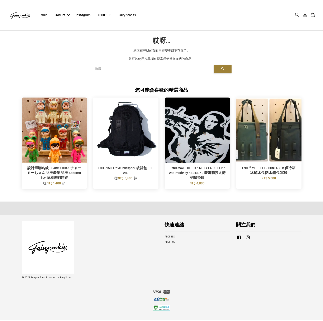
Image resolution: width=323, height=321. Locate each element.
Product (62, 15)
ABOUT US (104, 15)
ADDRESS (170, 237)
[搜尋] (153, 70)
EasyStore (65, 278)
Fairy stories (127, 15)
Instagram (83, 15)
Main (44, 15)
